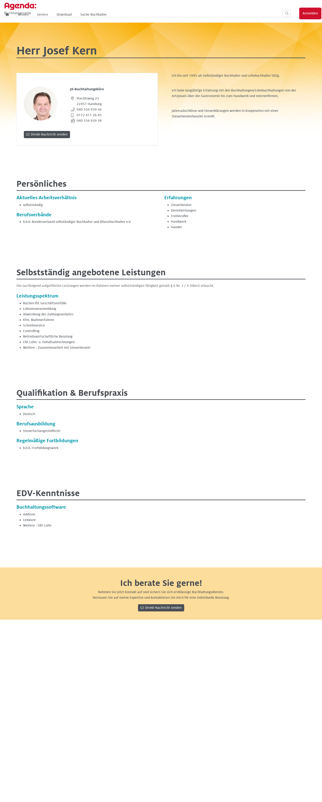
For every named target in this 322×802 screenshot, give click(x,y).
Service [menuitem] (106, 14)
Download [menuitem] (127, 14)
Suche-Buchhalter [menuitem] (157, 14)
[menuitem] (71, 14)
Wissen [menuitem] (87, 14)
